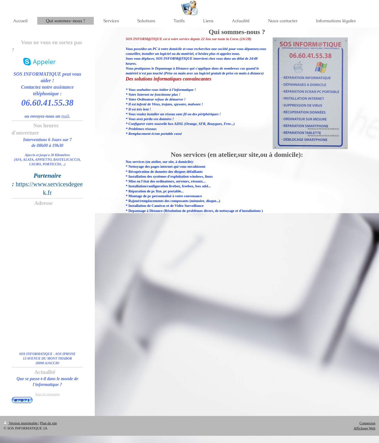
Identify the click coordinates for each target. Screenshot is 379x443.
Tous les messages (47, 394)
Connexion (367, 423)
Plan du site (48, 423)
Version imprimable (21, 423)
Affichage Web (364, 428)
